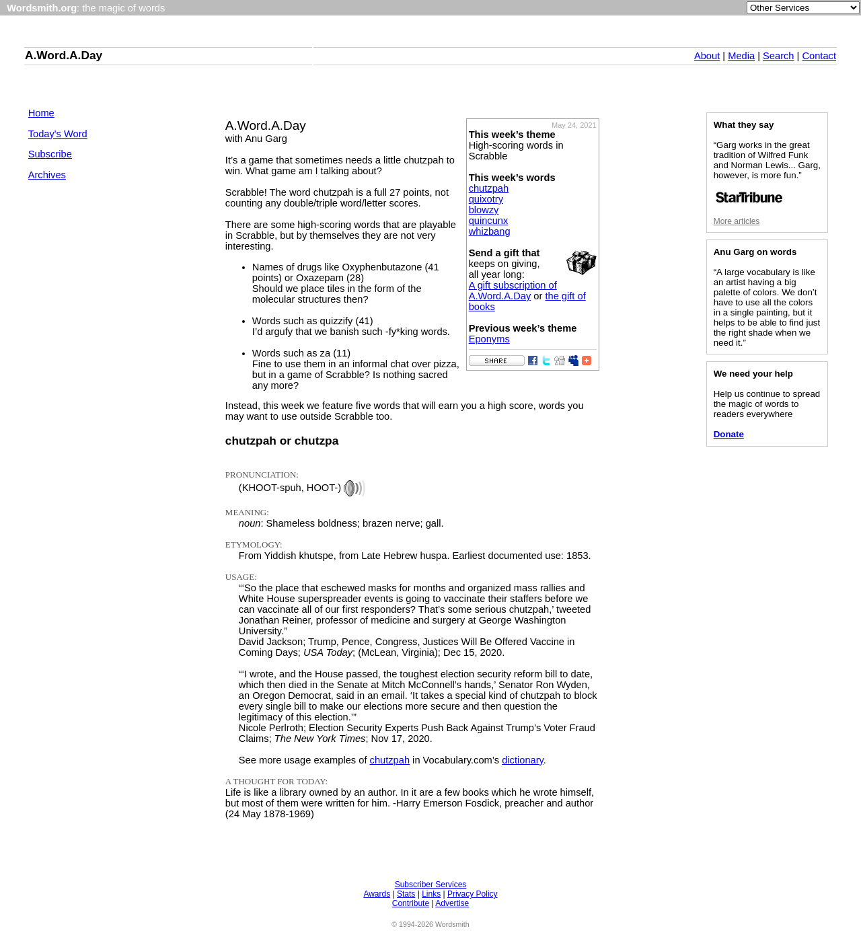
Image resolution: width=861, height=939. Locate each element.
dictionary (523, 760)
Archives (47, 175)
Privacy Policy (472, 894)
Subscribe (50, 154)
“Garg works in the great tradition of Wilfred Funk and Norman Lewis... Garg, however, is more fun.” (767, 172)
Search (778, 55)
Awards (376, 894)
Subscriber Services (431, 884)
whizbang (490, 231)
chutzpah (489, 188)
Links (431, 894)
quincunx (489, 220)
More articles (737, 221)
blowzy (484, 209)
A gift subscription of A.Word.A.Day (513, 290)
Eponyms (489, 339)
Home (41, 113)
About (707, 55)
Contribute (410, 903)
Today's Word (57, 133)
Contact (819, 55)
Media (741, 55)
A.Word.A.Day (63, 55)
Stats (406, 894)
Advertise (452, 903)
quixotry (486, 199)
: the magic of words (86, 8)
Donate (729, 434)
